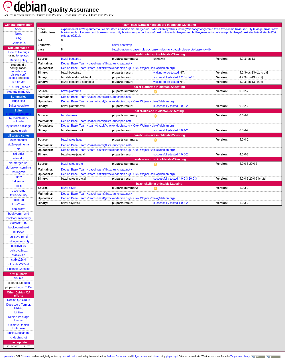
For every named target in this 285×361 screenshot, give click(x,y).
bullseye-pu (18, 245)
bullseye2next (19, 250)
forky (18, 176)
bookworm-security (18, 218)
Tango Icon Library (240, 356)
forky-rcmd (19, 181)
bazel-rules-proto (184, 49)
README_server (19, 87)
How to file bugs (18, 52)
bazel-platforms (122, 49)
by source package (18, 125)
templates (22, 55)
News (18, 33)
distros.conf (18, 74)
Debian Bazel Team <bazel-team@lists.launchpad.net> (96, 63)
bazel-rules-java (162, 49)
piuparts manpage (18, 91)
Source (18, 278)
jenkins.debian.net (18, 332)
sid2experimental (19, 144)
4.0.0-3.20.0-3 (188, 178)
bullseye (18, 232)
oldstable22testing (18, 113)
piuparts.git (172, 356)
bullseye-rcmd (19, 236)
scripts (13, 77)
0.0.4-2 (183, 130)
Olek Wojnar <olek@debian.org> (154, 68)
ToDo (28, 287)
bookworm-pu (18, 222)
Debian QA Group (18, 299)
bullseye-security (18, 241)
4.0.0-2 (183, 154)
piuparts (9, 356)
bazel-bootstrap (122, 44)
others (156, 356)
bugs (26, 282)
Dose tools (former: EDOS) (18, 306)
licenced (27, 356)
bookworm (18, 208)
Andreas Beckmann (117, 356)
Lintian (18, 312)
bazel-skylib (203, 49)
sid (18, 149)
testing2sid (19, 172)
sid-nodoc (18, 158)
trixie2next (18, 204)
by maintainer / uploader (18, 120)
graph (23, 130)
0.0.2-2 (183, 106)
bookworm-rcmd (18, 213)
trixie (19, 185)
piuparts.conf (18, 71)
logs (26, 77)
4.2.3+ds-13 (186, 77)
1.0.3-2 (183, 202)
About (19, 29)
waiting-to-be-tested (166, 72)
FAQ (19, 38)
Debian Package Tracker (18, 318)
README (18, 82)
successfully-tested (165, 77)
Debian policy (18, 60)
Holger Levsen (140, 356)
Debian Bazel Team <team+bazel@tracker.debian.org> (96, 68)
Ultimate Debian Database (18, 326)
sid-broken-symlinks (18, 167)
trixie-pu (18, 199)
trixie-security (18, 195)
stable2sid (18, 255)
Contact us (18, 42)
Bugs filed (18, 100)
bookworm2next (18, 227)
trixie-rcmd (18, 190)
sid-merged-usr (18, 163)
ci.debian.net (18, 337)
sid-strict (18, 153)
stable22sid (18, 259)
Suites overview (19, 105)
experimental (18, 139)
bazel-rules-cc (142, 49)
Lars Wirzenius (70, 356)
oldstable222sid (19, 264)
